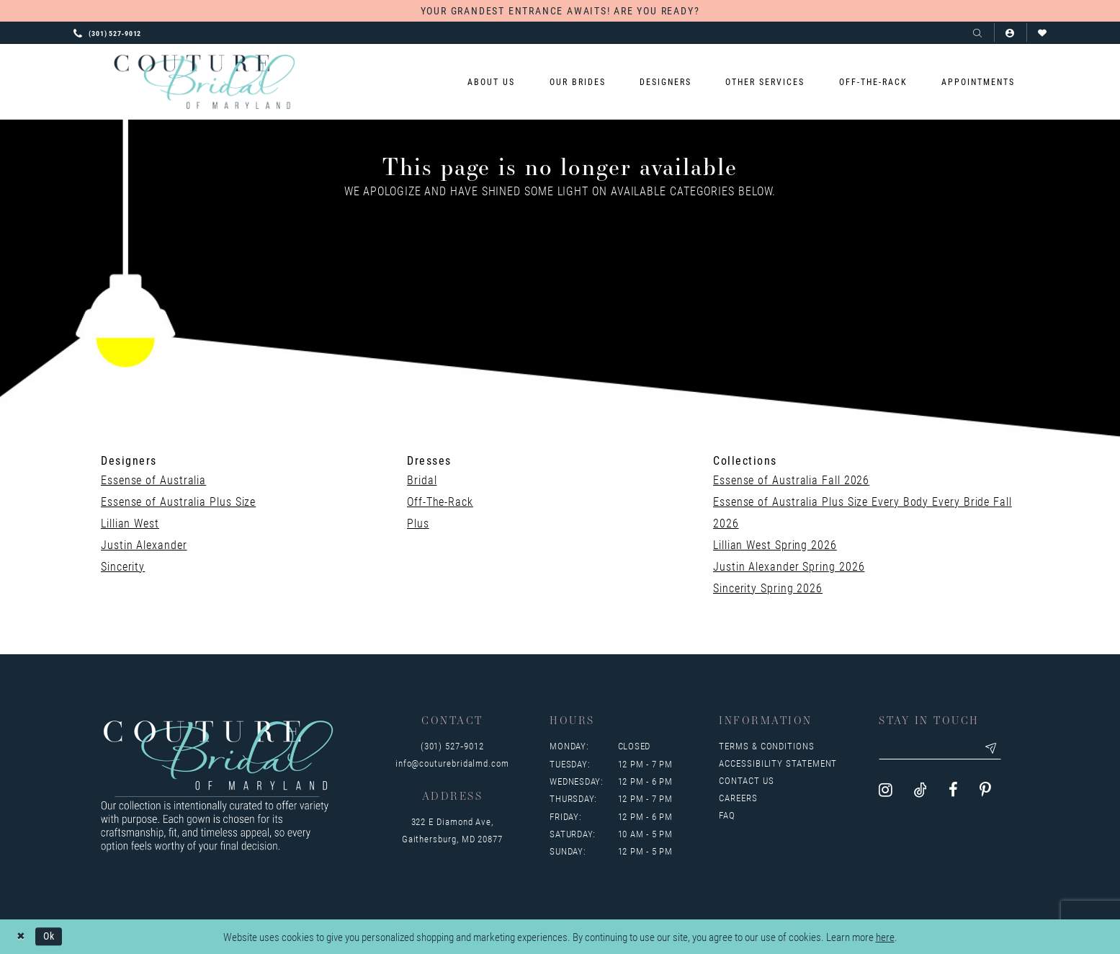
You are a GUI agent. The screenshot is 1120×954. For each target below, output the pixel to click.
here (885, 937)
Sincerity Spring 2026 (768, 587)
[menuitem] (491, 82)
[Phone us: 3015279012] (107, 32)
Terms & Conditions (767, 745)
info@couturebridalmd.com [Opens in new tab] (452, 763)
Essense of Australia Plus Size (178, 501)
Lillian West (130, 522)
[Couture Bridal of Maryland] (204, 82)
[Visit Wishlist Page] (1042, 33)
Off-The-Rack (440, 501)
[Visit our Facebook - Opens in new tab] (953, 791)
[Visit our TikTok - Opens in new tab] (920, 791)
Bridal (421, 479)
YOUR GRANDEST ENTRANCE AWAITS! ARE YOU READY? (560, 10)
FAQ (727, 814)
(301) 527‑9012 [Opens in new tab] (452, 745)
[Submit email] (995, 748)
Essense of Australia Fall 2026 (791, 479)
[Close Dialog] (21, 936)
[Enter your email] (942, 748)
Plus (418, 522)
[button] (1010, 33)
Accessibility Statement (778, 763)
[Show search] (978, 33)
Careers (738, 797)
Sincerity (123, 566)
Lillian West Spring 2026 (775, 544)
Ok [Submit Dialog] (51, 936)
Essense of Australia (153, 479)
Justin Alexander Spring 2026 (788, 566)
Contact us (746, 780)
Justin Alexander (144, 544)
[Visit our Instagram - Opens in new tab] (885, 791)
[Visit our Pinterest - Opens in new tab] (985, 791)
